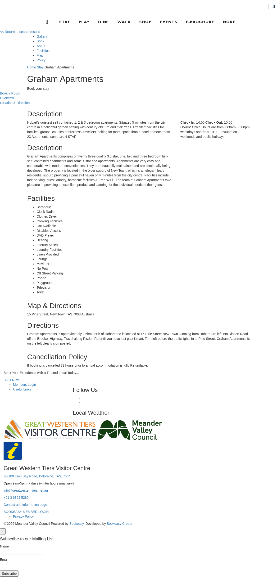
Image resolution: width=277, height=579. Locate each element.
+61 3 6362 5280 (16, 497)
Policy (41, 60)
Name (4, 546)
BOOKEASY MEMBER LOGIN (26, 512)
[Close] (3, 531)
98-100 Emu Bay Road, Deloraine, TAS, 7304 (37, 476)
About (41, 46)
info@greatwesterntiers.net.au (26, 490)
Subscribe (9, 573)
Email (4, 559)
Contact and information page (25, 505)
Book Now (11, 380)
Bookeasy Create (119, 523)
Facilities (43, 51)
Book (40, 41)
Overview (7, 98)
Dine (103, 22)
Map (40, 55)
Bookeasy (76, 523)
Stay (64, 22)
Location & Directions (15, 103)
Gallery (42, 36)
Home (31, 67)
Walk (124, 22)
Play (84, 22)
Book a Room (10, 93)
